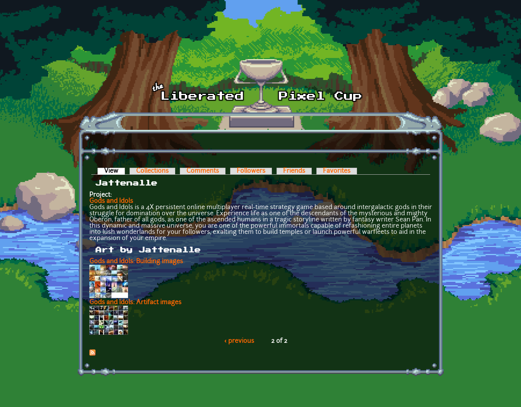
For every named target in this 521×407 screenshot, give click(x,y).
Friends (294, 171)
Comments (202, 171)
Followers (251, 171)
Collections (152, 171)
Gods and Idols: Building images (136, 262)
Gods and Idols (111, 201)
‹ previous (239, 341)
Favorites (336, 171)
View (114, 171)
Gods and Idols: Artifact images (135, 303)
